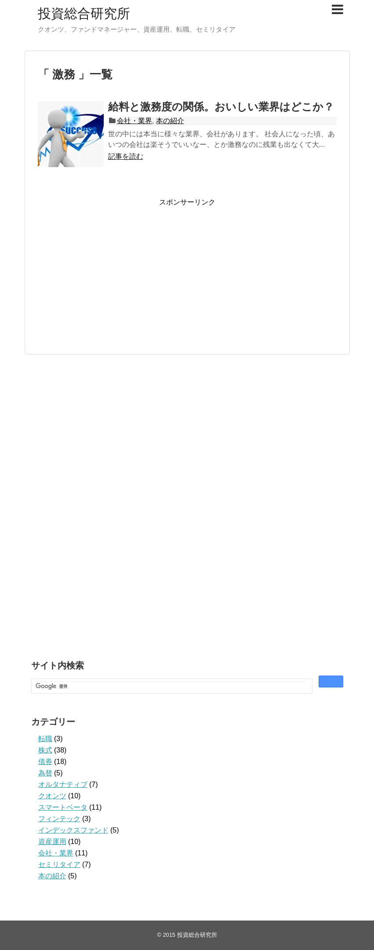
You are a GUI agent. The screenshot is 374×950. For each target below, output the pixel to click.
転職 (45, 738)
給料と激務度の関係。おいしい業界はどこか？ (221, 107)
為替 (45, 773)
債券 (45, 761)
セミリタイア (59, 864)
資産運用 (52, 841)
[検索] (171, 686)
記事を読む (125, 156)
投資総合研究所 (84, 13)
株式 (45, 750)
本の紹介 (170, 120)
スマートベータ (62, 807)
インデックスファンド (73, 830)
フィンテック (59, 818)
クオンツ (52, 796)
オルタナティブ (62, 784)
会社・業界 (134, 120)
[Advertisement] (111, 268)
